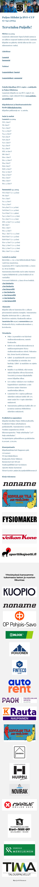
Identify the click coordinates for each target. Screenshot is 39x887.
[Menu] (35, 2)
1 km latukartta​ (8, 283)
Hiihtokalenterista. (14, 107)
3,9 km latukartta (8, 298)
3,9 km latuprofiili (9, 301)
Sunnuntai (6, 60)
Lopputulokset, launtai (11, 72)
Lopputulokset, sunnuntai (12, 78)
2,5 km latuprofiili (9, 295)
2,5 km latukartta (8, 292)
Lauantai (5, 57)
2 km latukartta (8, 286)
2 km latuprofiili (8, 289)
